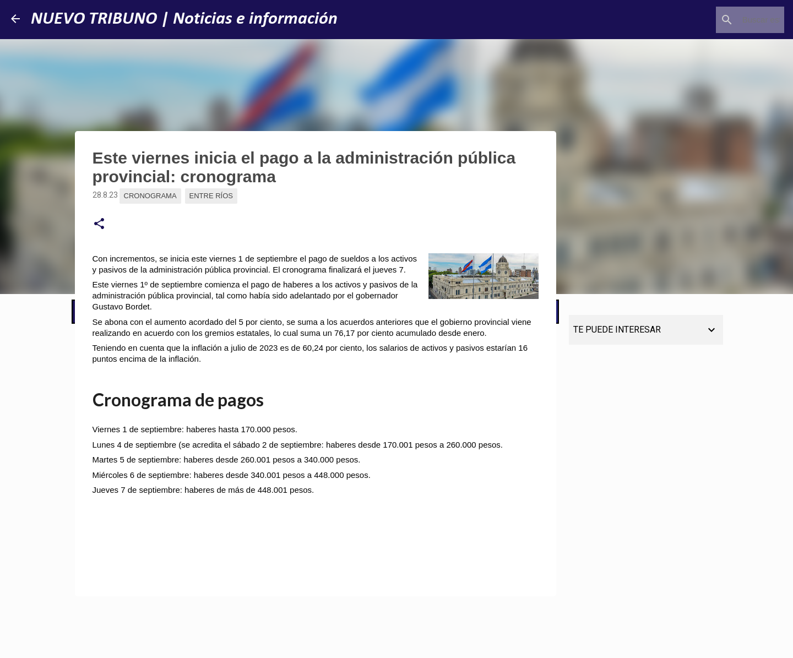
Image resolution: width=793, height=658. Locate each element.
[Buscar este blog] (726, 20)
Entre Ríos (211, 196)
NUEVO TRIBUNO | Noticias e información (184, 19)
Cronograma (150, 196)
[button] (99, 224)
